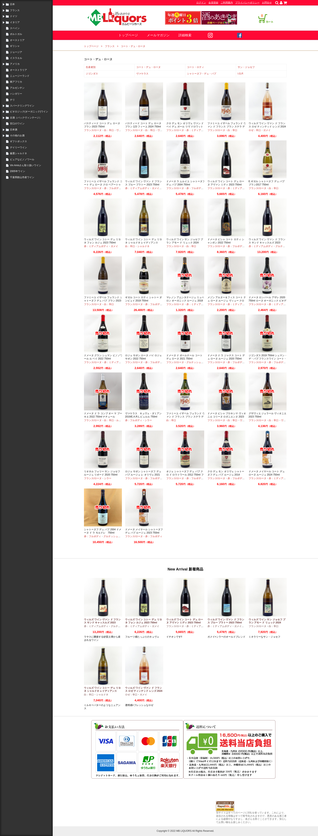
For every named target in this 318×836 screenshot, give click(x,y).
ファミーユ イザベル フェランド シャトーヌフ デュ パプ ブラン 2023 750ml (103, 300)
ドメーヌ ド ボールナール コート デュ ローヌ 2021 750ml (184, 357)
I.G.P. (241, 73)
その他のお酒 (17, 135)
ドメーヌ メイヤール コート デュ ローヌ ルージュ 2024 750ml (267, 473)
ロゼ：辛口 (255, 130)
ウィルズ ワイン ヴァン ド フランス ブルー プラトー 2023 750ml (143, 183)
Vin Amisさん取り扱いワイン (25, 165)
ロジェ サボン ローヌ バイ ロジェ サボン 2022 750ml (143, 357)
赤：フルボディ (112, 188)
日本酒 (13, 129)
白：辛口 (109, 130)
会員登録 (213, 2)
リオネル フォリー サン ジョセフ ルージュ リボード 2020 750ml (102, 473)
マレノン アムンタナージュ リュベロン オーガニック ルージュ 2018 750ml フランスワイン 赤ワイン (185, 300)
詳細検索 (184, 35)
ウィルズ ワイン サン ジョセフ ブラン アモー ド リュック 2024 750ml (184, 242)
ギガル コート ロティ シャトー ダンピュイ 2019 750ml (143, 299)
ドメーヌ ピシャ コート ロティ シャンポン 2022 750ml (225, 241)
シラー (148, 420)
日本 (12, 4)
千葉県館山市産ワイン (22, 177)
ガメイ (267, 130)
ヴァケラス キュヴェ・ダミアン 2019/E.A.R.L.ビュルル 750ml (143, 415)
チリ (12, 99)
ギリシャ (15, 46)
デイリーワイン (18, 147)
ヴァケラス (142, 73)
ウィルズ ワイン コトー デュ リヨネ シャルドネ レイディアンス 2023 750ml (143, 242)
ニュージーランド (19, 75)
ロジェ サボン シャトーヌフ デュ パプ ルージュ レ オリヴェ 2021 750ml (143, 474)
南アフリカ (16, 81)
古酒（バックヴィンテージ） (26, 117)
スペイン (15, 28)
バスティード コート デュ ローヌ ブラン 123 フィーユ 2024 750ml (143, 125)
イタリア (15, 22)
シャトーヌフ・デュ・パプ (201, 73)
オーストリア (17, 40)
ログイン (201, 2)
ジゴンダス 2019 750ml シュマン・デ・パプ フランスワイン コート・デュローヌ (268, 358)
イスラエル (16, 58)
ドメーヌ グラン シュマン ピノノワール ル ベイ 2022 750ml (103, 357)
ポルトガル (16, 34)
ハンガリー (16, 93)
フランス (15, 10)
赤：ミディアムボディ (198, 130)
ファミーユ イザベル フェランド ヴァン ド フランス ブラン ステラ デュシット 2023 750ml (185, 416)
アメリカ (15, 63)
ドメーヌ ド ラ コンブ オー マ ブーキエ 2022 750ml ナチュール (103, 415)
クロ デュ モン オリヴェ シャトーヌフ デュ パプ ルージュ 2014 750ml (225, 474)
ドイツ (13, 16)
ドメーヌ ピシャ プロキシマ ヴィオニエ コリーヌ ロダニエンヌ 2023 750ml (226, 416)
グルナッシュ (282, 246)
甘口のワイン (17, 123)
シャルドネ (143, 246)
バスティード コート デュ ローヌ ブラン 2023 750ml (102, 125)
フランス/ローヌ (93, 130)
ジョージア (16, 52)
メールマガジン (158, 35)
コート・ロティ (195, 67)
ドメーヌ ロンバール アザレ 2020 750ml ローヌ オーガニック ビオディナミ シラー (268, 300)
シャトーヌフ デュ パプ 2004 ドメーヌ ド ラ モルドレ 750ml (102, 531)
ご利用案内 (227, 2)
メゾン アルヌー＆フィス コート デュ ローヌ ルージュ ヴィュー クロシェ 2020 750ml (226, 300)
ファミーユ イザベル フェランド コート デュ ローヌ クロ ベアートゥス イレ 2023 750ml (103, 184)
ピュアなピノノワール (22, 159)
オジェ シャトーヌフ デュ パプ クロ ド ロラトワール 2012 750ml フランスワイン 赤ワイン (185, 474)
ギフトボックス (18, 141)
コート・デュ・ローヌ (133, 46)
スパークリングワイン (22, 105)
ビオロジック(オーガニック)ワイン (29, 111)
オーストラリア (18, 70)
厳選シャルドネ (18, 153)
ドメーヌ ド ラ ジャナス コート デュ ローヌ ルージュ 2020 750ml (226, 357)
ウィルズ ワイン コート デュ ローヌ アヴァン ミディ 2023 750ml (225, 183)
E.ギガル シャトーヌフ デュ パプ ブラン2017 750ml (267, 183)
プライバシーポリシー (247, 2)
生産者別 (91, 67)
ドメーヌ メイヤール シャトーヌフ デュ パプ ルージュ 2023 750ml (144, 531)
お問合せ (267, 2)
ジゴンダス (92, 73)
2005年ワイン (17, 171)
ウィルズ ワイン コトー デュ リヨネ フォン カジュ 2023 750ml (102, 241)
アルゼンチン (17, 87)
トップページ (128, 35)
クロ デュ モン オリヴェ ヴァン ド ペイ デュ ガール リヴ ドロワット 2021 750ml (185, 126)
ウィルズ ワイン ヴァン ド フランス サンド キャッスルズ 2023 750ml (267, 242)
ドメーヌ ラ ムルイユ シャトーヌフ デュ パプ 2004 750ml (185, 183)
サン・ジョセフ (246, 67)
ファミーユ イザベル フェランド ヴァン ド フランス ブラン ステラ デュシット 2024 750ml (226, 126)
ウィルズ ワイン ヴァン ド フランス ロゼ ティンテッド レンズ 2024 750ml (267, 126)
